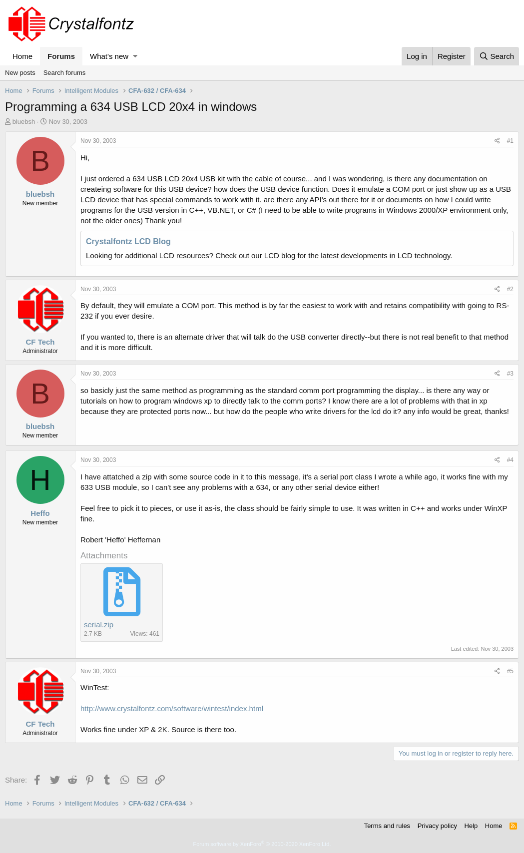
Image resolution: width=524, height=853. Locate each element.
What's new (109, 56)
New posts (20, 72)
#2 (510, 289)
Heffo (39, 513)
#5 (510, 671)
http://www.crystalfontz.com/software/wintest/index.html (171, 708)
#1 (510, 140)
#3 (510, 373)
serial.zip (98, 624)
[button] (135, 56)
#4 (510, 459)
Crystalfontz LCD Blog (128, 241)
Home (22, 56)
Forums (61, 56)
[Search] (496, 56)
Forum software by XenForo (262, 844)
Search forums (64, 72)
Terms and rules (387, 826)
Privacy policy (437, 826)
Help (471, 826)
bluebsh (23, 121)
